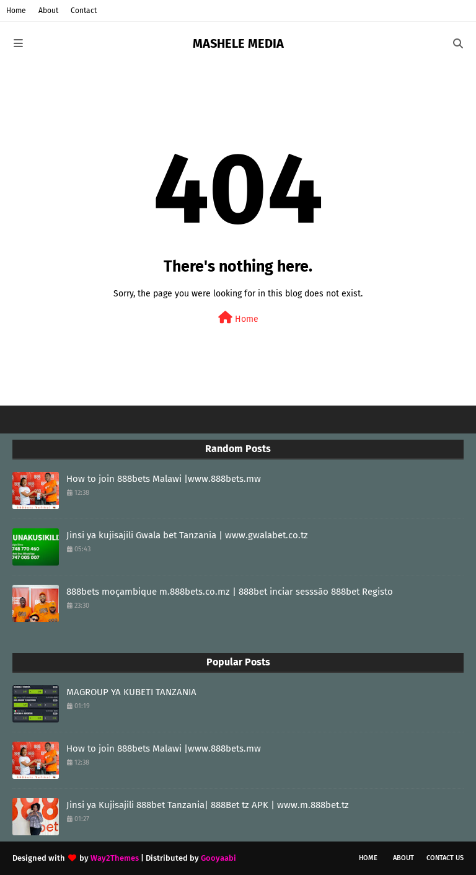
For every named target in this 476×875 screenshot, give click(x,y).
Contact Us (445, 858)
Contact (84, 10)
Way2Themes (114, 858)
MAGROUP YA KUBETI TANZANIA (131, 692)
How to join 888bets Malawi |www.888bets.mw (163, 478)
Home (16, 10)
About (48, 10)
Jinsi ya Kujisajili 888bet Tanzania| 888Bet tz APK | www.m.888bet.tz (207, 805)
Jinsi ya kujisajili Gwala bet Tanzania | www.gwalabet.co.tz (187, 535)
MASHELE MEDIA (238, 43)
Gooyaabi (218, 858)
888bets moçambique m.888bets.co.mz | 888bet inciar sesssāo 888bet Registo (229, 591)
